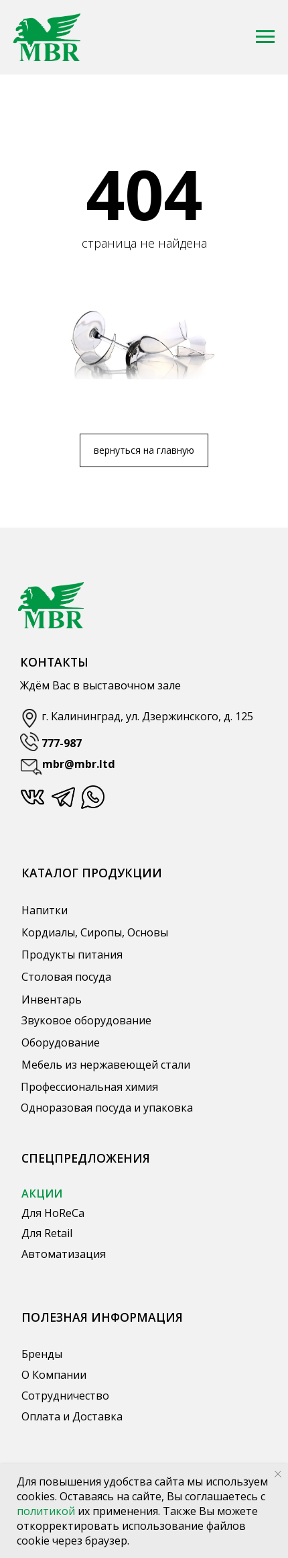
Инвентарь (51, 999)
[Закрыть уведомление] (278, 1474)
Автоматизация (63, 1254)
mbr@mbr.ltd (78, 764)
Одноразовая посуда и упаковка (107, 1107)
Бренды (41, 1354)
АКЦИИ (41, 1193)
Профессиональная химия (89, 1086)
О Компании (53, 1374)
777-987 (62, 743)
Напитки (44, 910)
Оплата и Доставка (72, 1416)
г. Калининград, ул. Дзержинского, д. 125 (147, 716)
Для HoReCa (52, 1213)
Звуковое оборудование (86, 1020)
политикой (47, 1511)
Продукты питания (72, 954)
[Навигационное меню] (265, 37)
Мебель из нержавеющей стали (105, 1064)
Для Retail (46, 1233)
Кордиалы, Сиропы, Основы (94, 932)
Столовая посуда (66, 976)
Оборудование (60, 1042)
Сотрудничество (65, 1395)
